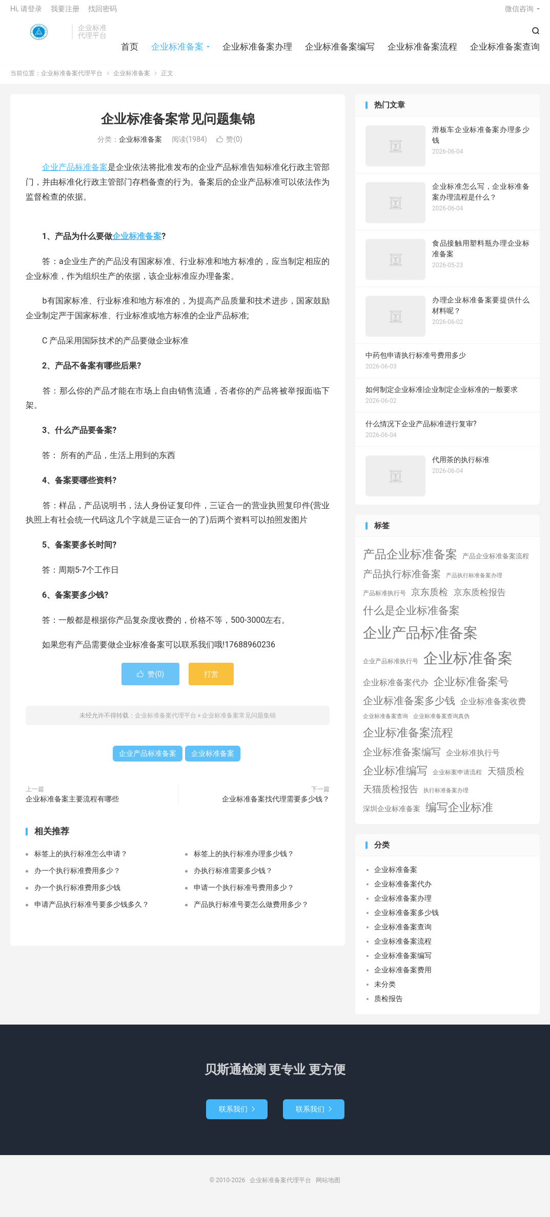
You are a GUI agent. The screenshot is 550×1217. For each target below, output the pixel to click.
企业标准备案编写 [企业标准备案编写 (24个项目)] (402, 760)
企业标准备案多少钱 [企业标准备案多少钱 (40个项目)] (409, 709)
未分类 (385, 992)
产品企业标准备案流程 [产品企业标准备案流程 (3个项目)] (495, 564)
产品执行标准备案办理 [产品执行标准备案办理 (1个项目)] (474, 583)
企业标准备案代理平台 (38, 36)
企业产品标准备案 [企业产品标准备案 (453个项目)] (420, 640)
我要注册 (65, 13)
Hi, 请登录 (26, 13)
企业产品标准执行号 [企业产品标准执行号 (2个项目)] (390, 668)
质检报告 (388, 1006)
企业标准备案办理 (257, 51)
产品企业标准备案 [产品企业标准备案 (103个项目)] (410, 562)
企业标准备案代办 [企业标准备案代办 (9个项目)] (396, 690)
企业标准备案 (177, 51)
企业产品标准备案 (75, 175)
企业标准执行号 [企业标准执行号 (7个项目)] (473, 760)
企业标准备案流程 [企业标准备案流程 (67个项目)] (408, 740)
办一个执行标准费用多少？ (77, 878)
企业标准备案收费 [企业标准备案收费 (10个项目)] (493, 709)
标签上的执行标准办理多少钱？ (244, 861)
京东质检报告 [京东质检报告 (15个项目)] (480, 600)
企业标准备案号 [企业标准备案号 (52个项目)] (471, 689)
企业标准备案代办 (403, 891)
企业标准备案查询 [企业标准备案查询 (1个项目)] (385, 724)
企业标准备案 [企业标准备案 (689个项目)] (468, 666)
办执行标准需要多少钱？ (233, 878)
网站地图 (328, 1187)
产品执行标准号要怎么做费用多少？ (251, 912)
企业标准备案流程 (422, 51)
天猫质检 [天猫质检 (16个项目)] (505, 779)
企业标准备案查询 (505, 51)
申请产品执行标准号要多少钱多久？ (91, 912)
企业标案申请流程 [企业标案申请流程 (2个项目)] (457, 780)
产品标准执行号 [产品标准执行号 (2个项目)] (384, 600)
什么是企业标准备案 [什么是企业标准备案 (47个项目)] (411, 618)
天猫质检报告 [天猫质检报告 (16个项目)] (390, 797)
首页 (129, 51)
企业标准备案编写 (340, 51)
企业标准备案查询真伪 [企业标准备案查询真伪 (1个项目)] (441, 724)
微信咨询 (519, 13)
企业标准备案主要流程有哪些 (72, 806)
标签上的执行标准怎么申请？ (81, 861)
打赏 (211, 682)
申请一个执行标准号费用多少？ (244, 895)
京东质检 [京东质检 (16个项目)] (429, 600)
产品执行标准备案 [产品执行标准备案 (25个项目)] (402, 582)
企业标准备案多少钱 (406, 920)
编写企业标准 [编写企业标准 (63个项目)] (459, 815)
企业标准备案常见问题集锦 (178, 127)
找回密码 (102, 13)
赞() (229, 147)
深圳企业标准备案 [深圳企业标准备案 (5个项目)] (391, 816)
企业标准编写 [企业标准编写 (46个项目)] (395, 778)
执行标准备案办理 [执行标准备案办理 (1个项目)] (445, 798)
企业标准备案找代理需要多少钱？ (276, 806)
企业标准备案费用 (403, 977)
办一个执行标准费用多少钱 (77, 895)
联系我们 (237, 1117)
